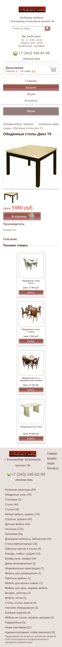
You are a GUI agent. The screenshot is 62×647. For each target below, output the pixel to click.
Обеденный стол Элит (31, 427)
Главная (31, 81)
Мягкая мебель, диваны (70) (22, 514)
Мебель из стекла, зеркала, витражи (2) (29, 617)
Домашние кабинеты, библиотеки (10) (28, 539)
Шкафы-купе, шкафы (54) (20, 558)
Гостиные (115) (14, 529)
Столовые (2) (13, 499)
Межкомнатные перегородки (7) (24, 568)
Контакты (31, 100)
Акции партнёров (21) (18, 627)
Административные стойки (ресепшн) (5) (30, 632)
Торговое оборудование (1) (21, 607)
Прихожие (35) (14, 534)
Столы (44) (11, 504)
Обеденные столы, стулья (31, 330)
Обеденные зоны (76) (18, 494)
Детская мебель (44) (17, 524)
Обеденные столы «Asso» (31, 282)
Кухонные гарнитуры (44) (20, 489)
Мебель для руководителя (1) (23, 573)
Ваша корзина (14, 67)
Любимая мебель (12, 124)
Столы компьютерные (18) (21, 543)
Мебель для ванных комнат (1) (24, 583)
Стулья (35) (12, 509)
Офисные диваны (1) (18, 578)
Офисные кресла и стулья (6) (23, 548)
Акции (31, 94)
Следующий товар (48, 124)
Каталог (31, 87)
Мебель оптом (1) (15, 598)
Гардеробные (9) (15, 622)
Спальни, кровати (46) (18, 519)
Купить (31, 292)
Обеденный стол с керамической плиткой (31, 379)
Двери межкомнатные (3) (20, 563)
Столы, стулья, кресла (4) (20, 602)
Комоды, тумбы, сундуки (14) (22, 553)
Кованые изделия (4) (17, 612)
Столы (7, 128)
